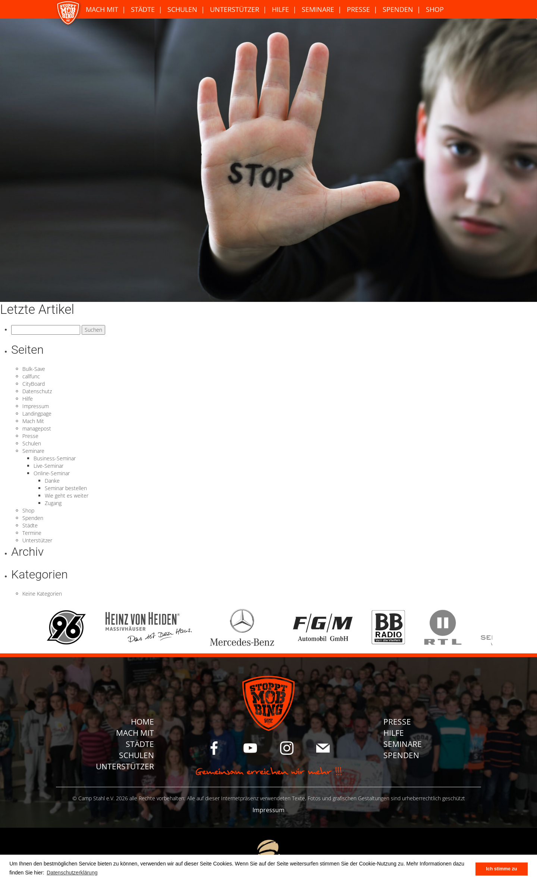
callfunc (31, 376)
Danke (52, 480)
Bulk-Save (33, 368)
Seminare (318, 9)
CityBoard (33, 383)
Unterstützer (234, 9)
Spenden (398, 9)
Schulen (182, 9)
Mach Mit (102, 9)
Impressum (35, 406)
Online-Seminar (52, 473)
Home (142, 721)
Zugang (53, 503)
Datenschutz (37, 391)
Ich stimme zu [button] (501, 868)
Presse (358, 9)
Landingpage (36, 413)
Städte (143, 9)
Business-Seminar (55, 458)
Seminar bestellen (66, 488)
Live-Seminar (48, 465)
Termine (31, 532)
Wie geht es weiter (66, 495)
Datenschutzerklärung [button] (72, 873)
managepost (36, 428)
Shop (435, 9)
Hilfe (280, 9)
